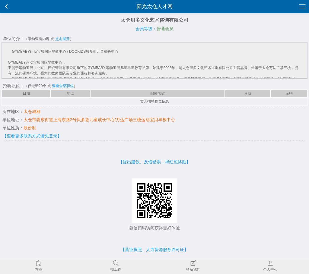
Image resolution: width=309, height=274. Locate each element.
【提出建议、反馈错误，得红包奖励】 (154, 161)
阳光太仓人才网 (155, 6)
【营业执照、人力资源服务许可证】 (154, 249)
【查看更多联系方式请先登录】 (32, 136)
